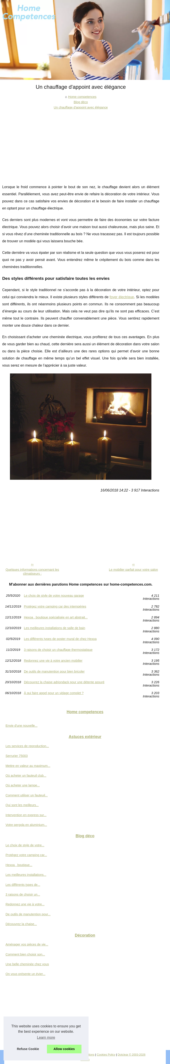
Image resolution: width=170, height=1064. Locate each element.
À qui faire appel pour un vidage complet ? (54, 693)
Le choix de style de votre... (25, 845)
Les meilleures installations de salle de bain (54, 628)
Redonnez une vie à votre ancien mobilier (53, 660)
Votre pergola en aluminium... (26, 825)
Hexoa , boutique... (19, 865)
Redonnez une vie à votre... (25, 904)
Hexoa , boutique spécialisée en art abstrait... (56, 617)
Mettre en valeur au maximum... (28, 766)
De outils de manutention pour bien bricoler (54, 671)
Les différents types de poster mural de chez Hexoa (60, 639)
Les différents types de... (23, 884)
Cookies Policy (106, 1054)
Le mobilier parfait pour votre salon (133, 569)
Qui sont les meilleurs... (22, 805)
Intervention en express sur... (26, 815)
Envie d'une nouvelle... (21, 725)
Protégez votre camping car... (26, 855)
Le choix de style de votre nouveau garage (54, 595)
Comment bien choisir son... (25, 954)
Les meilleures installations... (26, 874)
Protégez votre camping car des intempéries (55, 606)
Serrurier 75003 (17, 756)
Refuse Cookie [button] (28, 1049)
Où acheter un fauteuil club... (26, 775)
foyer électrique (122, 297)
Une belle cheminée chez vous (27, 964)
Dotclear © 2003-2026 (131, 1054)
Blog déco (81, 102)
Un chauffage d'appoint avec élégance (81, 107)
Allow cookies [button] (64, 1049)
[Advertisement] (81, 144)
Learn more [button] (46, 1037)
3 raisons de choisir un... (23, 894)
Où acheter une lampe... (23, 785)
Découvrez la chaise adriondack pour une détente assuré (64, 682)
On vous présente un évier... (25, 974)
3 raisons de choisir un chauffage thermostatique (58, 649)
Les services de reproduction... (27, 746)
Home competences (82, 97)
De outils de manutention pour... (28, 914)
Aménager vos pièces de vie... (27, 944)
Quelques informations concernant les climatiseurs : (32, 572)
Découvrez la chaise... (21, 924)
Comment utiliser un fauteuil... (27, 795)
